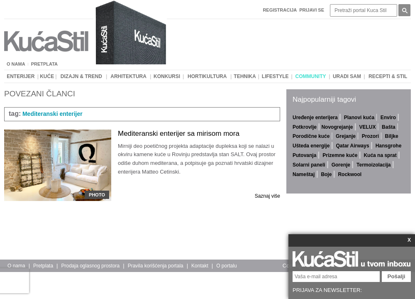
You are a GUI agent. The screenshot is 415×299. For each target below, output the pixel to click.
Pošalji (396, 276)
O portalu (226, 266)
